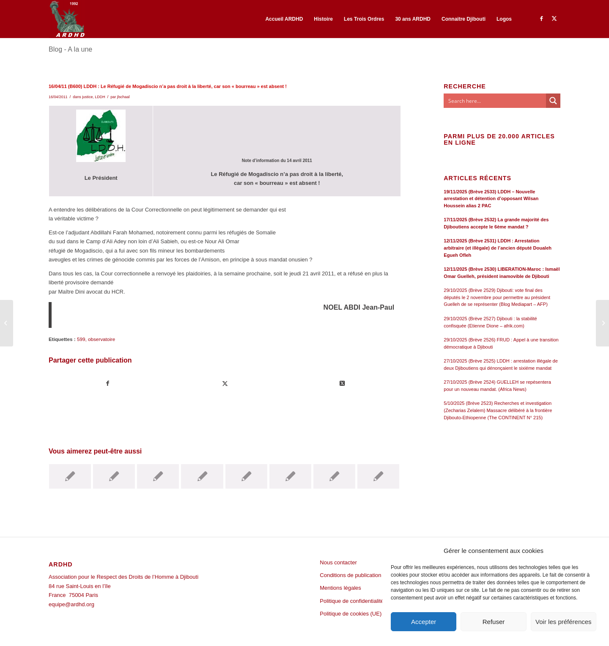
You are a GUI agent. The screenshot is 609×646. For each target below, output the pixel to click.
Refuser (494, 621)
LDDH (100, 97)
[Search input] (495, 100)
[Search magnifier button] (553, 100)
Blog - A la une (70, 49)
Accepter (423, 621)
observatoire (101, 339)
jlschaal (123, 97)
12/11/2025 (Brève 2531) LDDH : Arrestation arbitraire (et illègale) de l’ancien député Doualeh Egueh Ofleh (497, 247)
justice (87, 97)
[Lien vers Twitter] (554, 18)
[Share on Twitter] (342, 383)
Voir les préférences (563, 621)
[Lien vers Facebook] (541, 18)
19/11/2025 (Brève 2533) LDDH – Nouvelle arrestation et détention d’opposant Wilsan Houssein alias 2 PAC (491, 198)
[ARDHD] (67, 19)
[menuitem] (284, 19)
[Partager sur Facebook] (107, 383)
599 (81, 339)
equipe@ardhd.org (71, 604)
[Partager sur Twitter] (225, 383)
